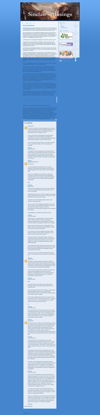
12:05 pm (30, 306)
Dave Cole (30, 148)
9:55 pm (30, 160)
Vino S (29, 126)
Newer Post (26, 410)
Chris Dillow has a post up (29, 28)
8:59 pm (30, 147)
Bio (61, 24)
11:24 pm (30, 185)
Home (40, 410)
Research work (64, 27)
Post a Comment (28, 406)
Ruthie (29, 186)
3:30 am (30, 257)
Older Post (53, 410)
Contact (62, 26)
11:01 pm (30, 336)
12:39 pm (30, 404)
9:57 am (30, 371)
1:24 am (30, 215)
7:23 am (30, 278)
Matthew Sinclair (32, 161)
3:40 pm (30, 319)
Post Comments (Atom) (35, 413)
